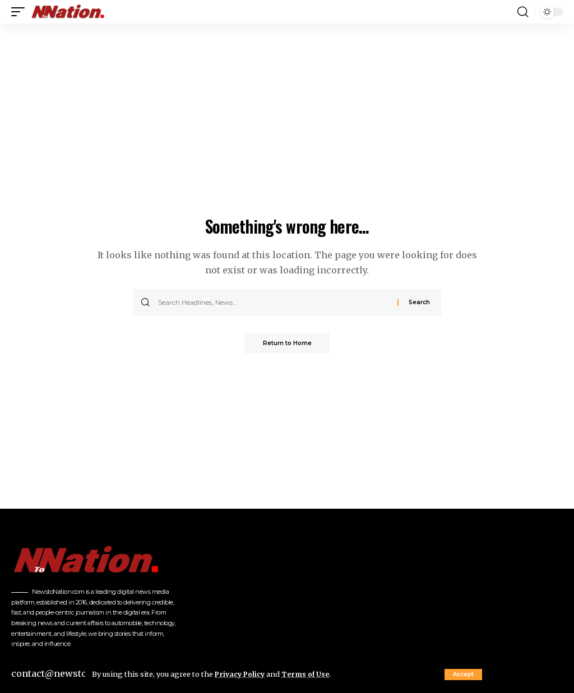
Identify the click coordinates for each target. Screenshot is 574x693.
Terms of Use (308, 673)
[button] (463, 674)
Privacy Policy (241, 673)
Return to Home (287, 343)
